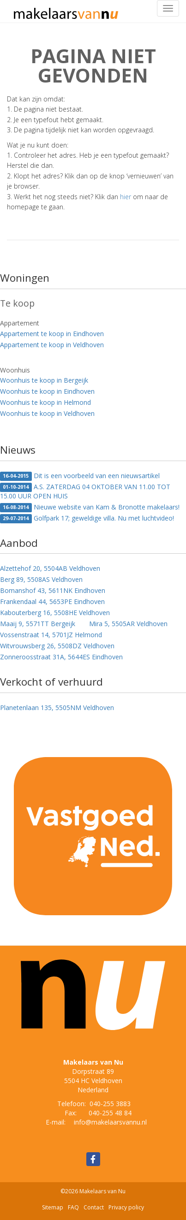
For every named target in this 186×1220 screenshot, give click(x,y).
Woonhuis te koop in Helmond (45, 402)
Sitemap (52, 1207)
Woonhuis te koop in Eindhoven (47, 391)
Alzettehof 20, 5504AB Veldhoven (50, 568)
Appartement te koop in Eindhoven (52, 333)
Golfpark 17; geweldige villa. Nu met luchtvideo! (87, 518)
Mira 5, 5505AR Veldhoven (128, 623)
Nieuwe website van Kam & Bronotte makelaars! (90, 507)
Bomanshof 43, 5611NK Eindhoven (52, 590)
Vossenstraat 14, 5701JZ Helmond (51, 634)
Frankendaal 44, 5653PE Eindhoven (52, 601)
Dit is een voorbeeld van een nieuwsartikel (80, 476)
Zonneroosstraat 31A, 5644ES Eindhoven (61, 656)
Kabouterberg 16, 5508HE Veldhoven (55, 612)
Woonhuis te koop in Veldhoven (47, 413)
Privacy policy (126, 1207)
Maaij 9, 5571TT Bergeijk (37, 623)
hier (125, 196)
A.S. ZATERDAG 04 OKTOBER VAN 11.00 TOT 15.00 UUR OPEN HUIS (85, 491)
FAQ (73, 1207)
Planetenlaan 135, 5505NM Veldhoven (57, 707)
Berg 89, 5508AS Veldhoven (41, 579)
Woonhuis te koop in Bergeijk (44, 380)
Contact (94, 1207)
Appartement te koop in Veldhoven (52, 344)
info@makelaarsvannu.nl (110, 1122)
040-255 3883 (110, 1103)
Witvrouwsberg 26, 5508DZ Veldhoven (57, 645)
